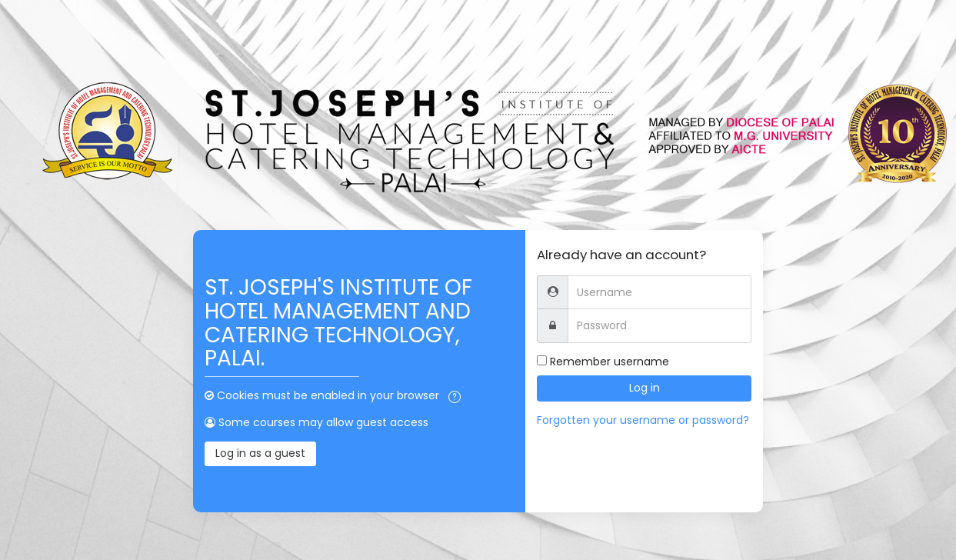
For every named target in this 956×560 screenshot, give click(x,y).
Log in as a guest (260, 453)
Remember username (609, 361)
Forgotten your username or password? (643, 420)
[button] (454, 397)
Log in (644, 387)
